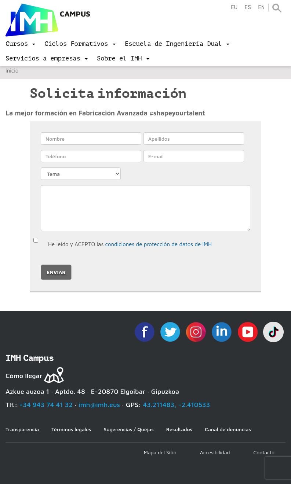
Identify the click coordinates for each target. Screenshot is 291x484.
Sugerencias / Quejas (128, 429)
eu (234, 7)
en (261, 7)
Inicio (12, 70)
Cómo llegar (24, 376)
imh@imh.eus (99, 405)
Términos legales (71, 429)
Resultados (179, 429)
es (247, 7)
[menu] (20, 44)
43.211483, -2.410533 (176, 405)
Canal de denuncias (228, 429)
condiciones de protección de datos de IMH (158, 244)
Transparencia (22, 429)
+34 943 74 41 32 (46, 405)
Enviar (56, 272)
